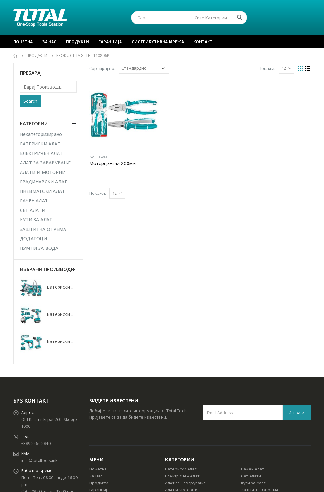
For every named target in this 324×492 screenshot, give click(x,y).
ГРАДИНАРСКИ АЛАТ (43, 182)
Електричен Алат (182, 476)
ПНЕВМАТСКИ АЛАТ (42, 191)
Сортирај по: (102, 68)
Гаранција (110, 42)
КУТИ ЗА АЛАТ (36, 220)
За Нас (49, 42)
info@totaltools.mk (39, 460)
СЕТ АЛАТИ (32, 210)
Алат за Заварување (185, 483)
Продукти (77, 42)
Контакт (202, 42)
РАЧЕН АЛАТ (99, 157)
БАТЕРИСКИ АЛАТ (40, 144)
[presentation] (69, 269)
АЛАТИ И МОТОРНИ (42, 172)
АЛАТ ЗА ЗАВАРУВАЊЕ (45, 163)
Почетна (23, 42)
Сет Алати (251, 476)
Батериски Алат (180, 469)
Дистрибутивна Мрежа (157, 42)
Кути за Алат (253, 483)
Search (30, 101)
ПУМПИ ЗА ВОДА (39, 248)
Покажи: (267, 68)
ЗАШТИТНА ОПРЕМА (43, 229)
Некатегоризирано (41, 134)
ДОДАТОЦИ (33, 239)
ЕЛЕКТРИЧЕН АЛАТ (41, 153)
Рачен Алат (252, 469)
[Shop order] (144, 68)
